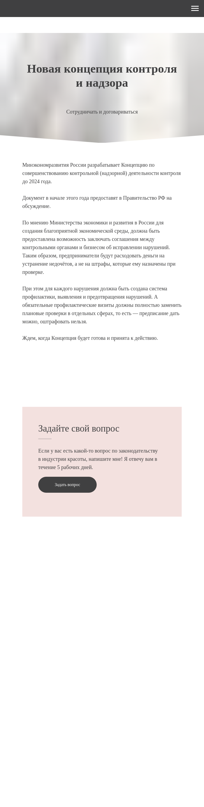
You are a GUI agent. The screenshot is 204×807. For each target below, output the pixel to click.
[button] (67, 485)
